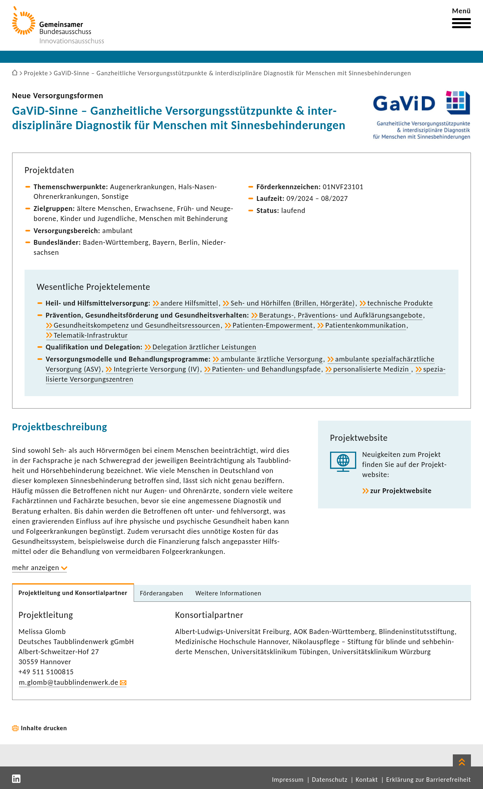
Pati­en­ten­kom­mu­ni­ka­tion (365, 325)
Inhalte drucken (44, 728)
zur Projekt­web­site (401, 490)
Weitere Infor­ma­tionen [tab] (228, 593)
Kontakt (367, 779)
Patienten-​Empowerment (273, 325)
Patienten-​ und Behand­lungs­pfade (266, 369)
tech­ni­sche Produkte (400, 303)
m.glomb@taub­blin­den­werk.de (68, 682)
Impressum (288, 779)
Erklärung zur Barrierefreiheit (428, 779)
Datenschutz (329, 779)
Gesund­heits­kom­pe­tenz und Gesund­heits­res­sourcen (137, 325)
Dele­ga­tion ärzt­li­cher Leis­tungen (204, 347)
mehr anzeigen (35, 567)
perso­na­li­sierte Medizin (372, 369)
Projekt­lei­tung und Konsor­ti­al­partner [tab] (73, 593)
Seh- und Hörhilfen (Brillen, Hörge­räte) (293, 303)
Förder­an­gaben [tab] (162, 593)
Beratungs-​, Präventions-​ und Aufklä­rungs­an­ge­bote (341, 315)
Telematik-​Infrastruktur (91, 335)
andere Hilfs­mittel (190, 303)
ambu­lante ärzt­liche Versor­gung (271, 359)
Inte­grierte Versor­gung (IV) (156, 369)
